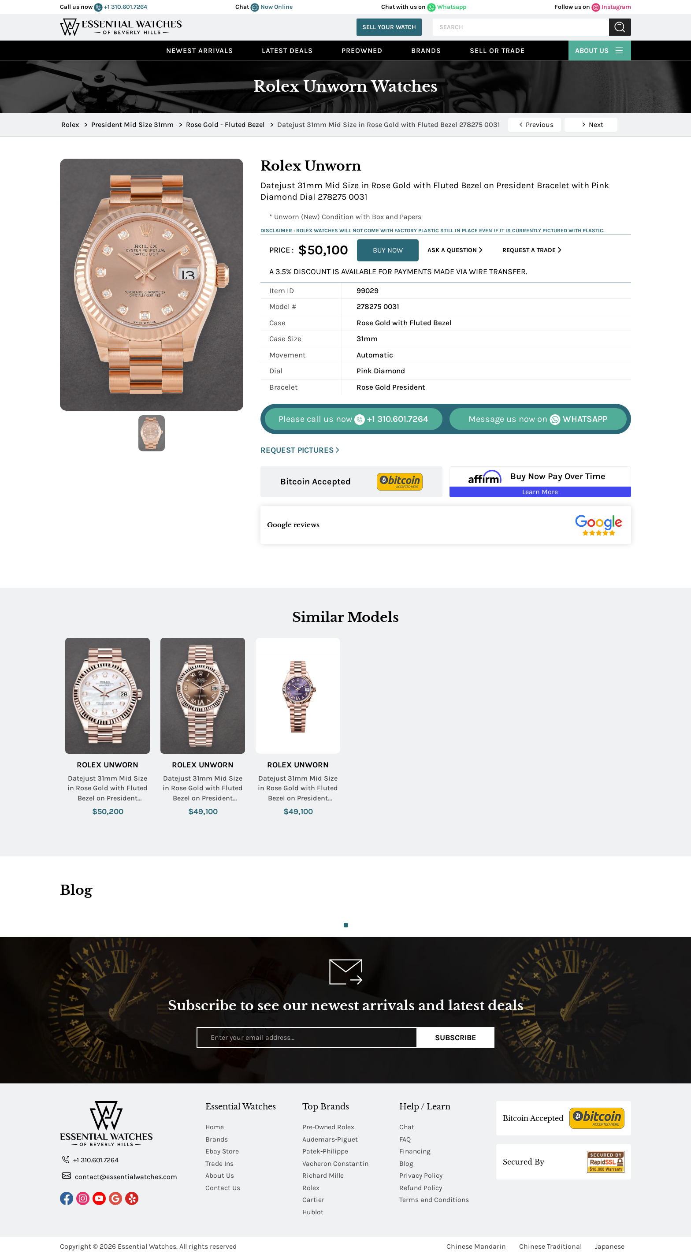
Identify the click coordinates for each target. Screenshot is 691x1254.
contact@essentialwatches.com (120, 1176)
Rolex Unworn (107, 765)
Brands (426, 50)
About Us (599, 49)
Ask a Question (455, 250)
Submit (620, 27)
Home (214, 1127)
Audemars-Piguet (330, 1139)
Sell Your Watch (389, 27)
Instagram (611, 7)
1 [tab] (346, 925)
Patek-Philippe (325, 1150)
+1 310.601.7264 (120, 7)
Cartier (313, 1198)
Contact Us (223, 1186)
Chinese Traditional (550, 1244)
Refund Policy (420, 1186)
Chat (407, 1127)
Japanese (609, 1244)
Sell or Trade (497, 50)
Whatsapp (446, 7)
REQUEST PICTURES (299, 450)
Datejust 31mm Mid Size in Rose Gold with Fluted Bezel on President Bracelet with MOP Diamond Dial (107, 788)
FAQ (405, 1139)
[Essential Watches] (121, 26)
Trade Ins (219, 1162)
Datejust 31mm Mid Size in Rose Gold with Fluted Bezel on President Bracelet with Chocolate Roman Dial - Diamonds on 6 (203, 788)
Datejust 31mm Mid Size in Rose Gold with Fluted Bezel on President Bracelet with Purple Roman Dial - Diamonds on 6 (298, 788)
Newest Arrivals (199, 50)
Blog (406, 1162)
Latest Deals (287, 50)
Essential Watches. (148, 1244)
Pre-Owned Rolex (329, 1127)
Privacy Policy (420, 1174)
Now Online (271, 7)
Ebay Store (222, 1150)
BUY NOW (388, 250)
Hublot (313, 1210)
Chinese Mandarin (476, 1244)
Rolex (310, 1186)
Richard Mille (323, 1174)
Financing (415, 1150)
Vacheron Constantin (336, 1162)
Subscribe (455, 1037)
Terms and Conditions (434, 1198)
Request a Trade (531, 250)
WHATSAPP (537, 419)
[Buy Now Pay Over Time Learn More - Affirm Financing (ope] (541, 481)
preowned (362, 50)
